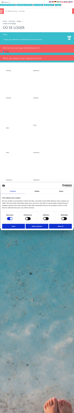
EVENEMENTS (48, 5)
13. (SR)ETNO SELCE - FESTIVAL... (17, 11)
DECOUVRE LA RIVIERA (7, 5)
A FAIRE (57, 5)
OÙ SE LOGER (38, 5)
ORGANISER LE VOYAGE (24, 5)
